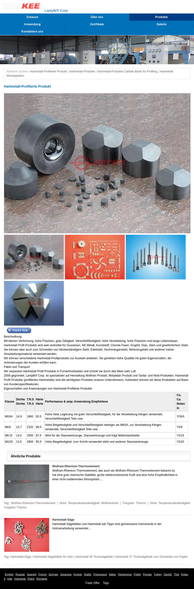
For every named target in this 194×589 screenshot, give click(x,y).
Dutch (31, 578)
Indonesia (20, 578)
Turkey (158, 574)
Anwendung (32, 24)
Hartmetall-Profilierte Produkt (48, 71)
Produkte (161, 17)
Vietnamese (125, 574)
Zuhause (32, 17)
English (9, 574)
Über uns (97, 17)
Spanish (32, 574)
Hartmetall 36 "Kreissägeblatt (94, 556)
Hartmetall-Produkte (82, 71)
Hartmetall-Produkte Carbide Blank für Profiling (127, 71)
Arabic (87, 574)
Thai (176, 574)
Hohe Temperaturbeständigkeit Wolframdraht (88, 503)
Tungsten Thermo (134, 503)
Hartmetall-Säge (63, 519)
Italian (112, 574)
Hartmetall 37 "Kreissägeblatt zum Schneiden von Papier (151, 556)
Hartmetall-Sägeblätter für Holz (53, 556)
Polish (137, 574)
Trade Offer (92, 583)
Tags (106, 583)
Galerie (162, 24)
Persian (147, 574)
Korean (77, 574)
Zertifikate (97, 24)
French (43, 574)
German (53, 574)
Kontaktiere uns (32, 31)
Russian (20, 574)
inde (9, 578)
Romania (42, 578)
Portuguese (100, 574)
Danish (168, 574)
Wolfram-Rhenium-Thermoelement (75, 466)
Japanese (66, 574)
